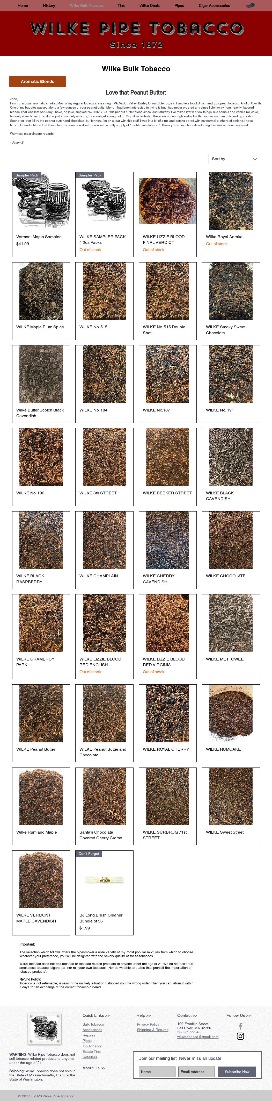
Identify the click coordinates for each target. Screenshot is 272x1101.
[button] (250, 5)
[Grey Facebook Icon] (240, 1026)
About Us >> (94, 1068)
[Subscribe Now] (237, 1072)
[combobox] (234, 159)
